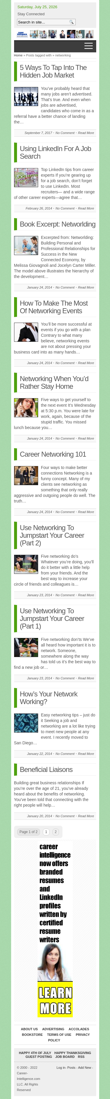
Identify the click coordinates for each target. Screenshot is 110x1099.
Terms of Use (59, 1034)
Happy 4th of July (35, 1053)
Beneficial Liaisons (46, 769)
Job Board (65, 1056)
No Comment (65, 133)
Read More (86, 133)
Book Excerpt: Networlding (58, 224)
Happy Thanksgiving (73, 1053)
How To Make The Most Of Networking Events (54, 307)
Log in (61, 1067)
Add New (84, 1067)
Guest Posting (39, 1056)
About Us (29, 1029)
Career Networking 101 (53, 454)
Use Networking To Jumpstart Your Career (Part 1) (52, 618)
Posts (71, 1067)
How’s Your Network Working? (48, 698)
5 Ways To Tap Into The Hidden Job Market (53, 71)
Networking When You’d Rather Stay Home (54, 382)
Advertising (53, 1029)
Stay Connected (31, 14)
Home (18, 55)
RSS (81, 1056)
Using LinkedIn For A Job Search (55, 152)
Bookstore (32, 1034)
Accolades (79, 1029)
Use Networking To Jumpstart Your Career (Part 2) (52, 535)
